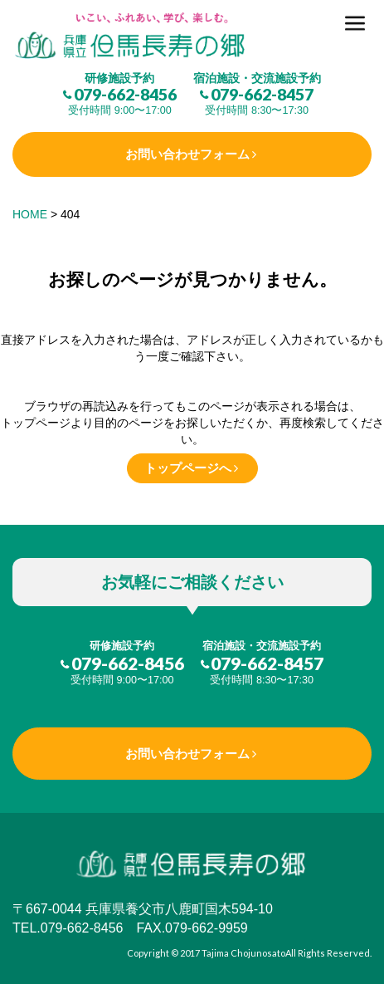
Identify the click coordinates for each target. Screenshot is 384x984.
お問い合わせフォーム (187, 154)
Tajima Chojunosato (243, 952)
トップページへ (187, 468)
